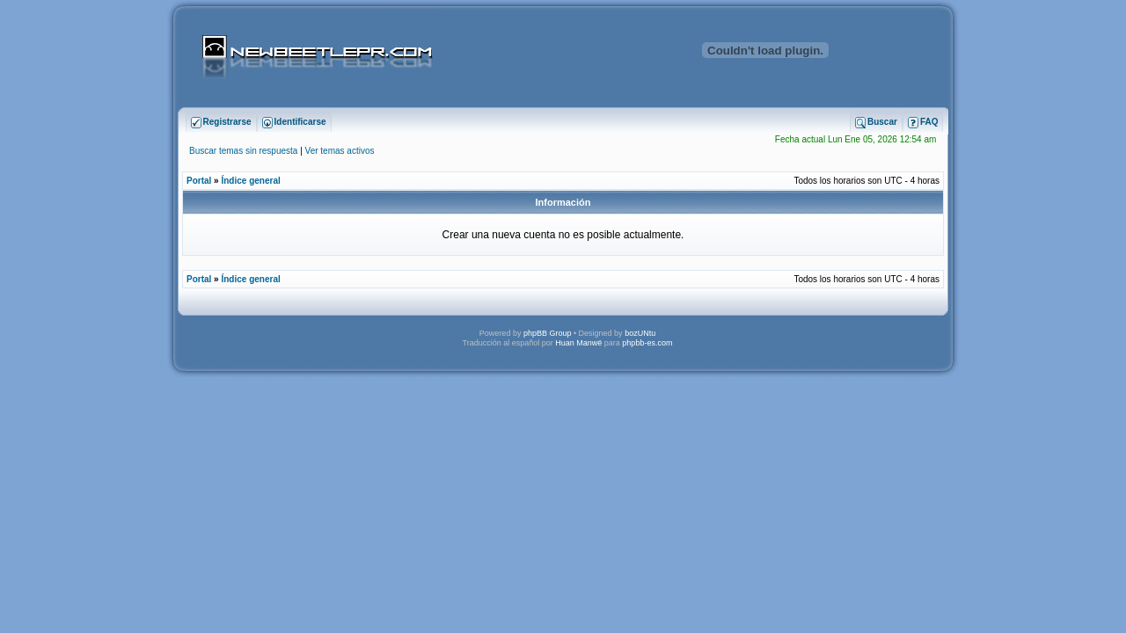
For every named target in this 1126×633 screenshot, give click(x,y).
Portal (198, 181)
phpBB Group (547, 333)
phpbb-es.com (647, 342)
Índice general (250, 181)
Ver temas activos (340, 151)
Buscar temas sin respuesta (243, 151)
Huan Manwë (578, 342)
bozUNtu (640, 333)
